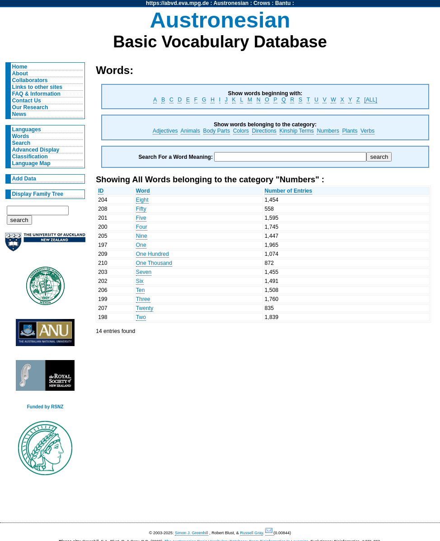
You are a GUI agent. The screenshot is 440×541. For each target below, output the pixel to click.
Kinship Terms (297, 131)
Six (140, 281)
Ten (140, 290)
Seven (143, 272)
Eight (142, 200)
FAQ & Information (36, 94)
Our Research (30, 107)
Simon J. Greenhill (191, 533)
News (19, 114)
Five (141, 218)
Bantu (282, 3)
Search (21, 143)
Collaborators (30, 80)
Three (143, 299)
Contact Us (26, 100)
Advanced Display (36, 150)
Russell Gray (251, 533)
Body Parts (216, 131)
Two (141, 317)
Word (143, 191)
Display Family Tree (38, 194)
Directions (264, 131)
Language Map (31, 163)
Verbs (367, 131)
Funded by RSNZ (45, 406)
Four (141, 227)
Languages (26, 129)
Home (20, 67)
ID (100, 191)
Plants (350, 131)
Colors (241, 131)
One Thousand (154, 263)
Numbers (328, 131)
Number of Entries (288, 191)
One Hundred (152, 254)
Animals (190, 131)
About (20, 73)
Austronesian (231, 3)
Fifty (141, 209)
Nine (141, 236)
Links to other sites (37, 87)
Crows (261, 3)
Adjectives (165, 131)
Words (20, 136)
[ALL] (370, 100)
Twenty (145, 308)
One (141, 245)
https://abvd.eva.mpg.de (177, 3)
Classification (30, 156)
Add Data (24, 179)
